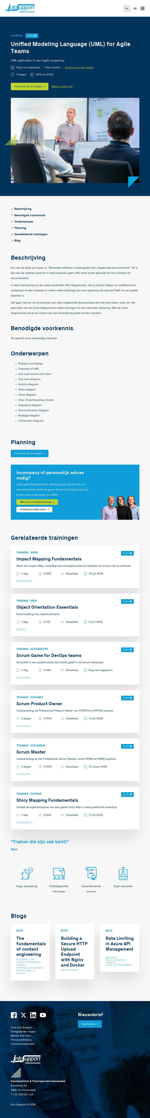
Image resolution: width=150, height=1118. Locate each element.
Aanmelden (88, 1024)
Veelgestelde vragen (23, 1031)
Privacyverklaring (21, 1039)
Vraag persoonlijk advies (33, 509)
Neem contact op (62, 86)
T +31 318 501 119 (22, 1094)
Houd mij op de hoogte (79, 67)
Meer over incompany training (35, 502)
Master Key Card (21, 1035)
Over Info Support (21, 1027)
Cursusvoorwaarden (22, 1043)
